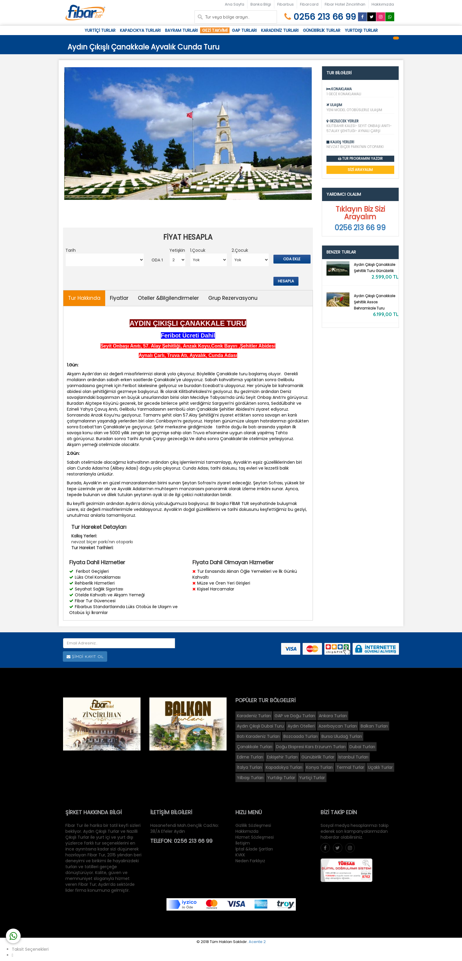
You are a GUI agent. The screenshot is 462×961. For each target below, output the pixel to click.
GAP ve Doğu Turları (295, 716)
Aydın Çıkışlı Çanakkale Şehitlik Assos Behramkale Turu (374, 302)
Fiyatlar (119, 298)
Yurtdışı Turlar (361, 30)
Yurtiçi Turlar (100, 30)
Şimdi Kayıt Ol (85, 657)
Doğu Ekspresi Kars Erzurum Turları (311, 747)
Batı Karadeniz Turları (258, 736)
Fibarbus (285, 4)
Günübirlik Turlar (321, 30)
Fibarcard (309, 4)
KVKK (240, 855)
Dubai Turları (362, 747)
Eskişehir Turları (282, 757)
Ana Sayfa (234, 4)
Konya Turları (319, 767)
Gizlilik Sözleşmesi (253, 825)
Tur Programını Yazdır (362, 158)
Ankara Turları (333, 716)
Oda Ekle (292, 259)
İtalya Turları (249, 767)
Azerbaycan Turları (338, 726)
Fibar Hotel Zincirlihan (345, 4)
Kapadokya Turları (140, 30)
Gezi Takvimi (214, 30)
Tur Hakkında (84, 298)
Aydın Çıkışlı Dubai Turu (260, 726)
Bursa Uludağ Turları (341, 736)
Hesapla (286, 281)
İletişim (242, 843)
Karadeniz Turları (279, 30)
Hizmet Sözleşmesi (254, 837)
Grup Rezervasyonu (233, 298)
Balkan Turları (374, 726)
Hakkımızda (383, 4)
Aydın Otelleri (301, 726)
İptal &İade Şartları (254, 849)
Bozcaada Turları (300, 736)
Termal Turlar (350, 767)
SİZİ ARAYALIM (360, 169)
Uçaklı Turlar (380, 767)
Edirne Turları (250, 757)
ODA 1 (157, 260)
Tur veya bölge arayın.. (227, 17)
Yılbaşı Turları (250, 778)
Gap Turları (244, 30)
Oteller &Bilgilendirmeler (168, 298)
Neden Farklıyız (250, 861)
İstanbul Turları (353, 757)
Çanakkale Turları (254, 747)
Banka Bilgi (260, 4)
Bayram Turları (181, 30)
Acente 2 (257, 941)
